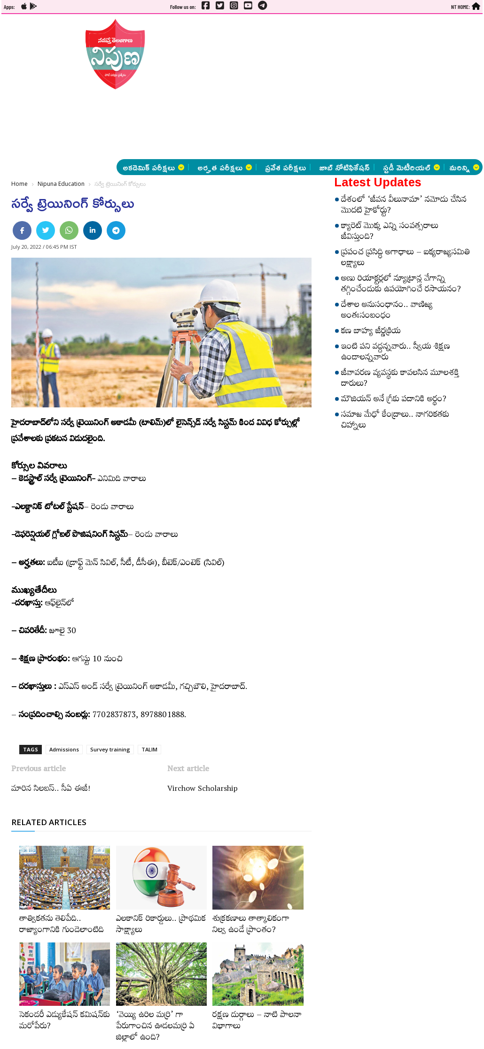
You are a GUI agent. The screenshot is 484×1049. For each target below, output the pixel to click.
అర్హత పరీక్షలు (224, 167)
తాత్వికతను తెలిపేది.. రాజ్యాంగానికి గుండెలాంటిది (61, 925)
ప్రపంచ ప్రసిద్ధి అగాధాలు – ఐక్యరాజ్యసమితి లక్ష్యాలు (405, 259)
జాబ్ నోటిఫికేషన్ (344, 167)
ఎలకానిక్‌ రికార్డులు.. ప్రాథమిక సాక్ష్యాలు (161, 925)
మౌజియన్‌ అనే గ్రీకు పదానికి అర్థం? (393, 400)
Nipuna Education (61, 184)
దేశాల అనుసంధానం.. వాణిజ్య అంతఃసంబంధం (387, 311)
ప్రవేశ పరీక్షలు (285, 167)
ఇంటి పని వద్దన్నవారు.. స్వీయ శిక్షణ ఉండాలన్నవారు (395, 353)
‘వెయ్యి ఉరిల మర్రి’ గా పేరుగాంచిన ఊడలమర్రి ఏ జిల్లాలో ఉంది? (155, 1027)
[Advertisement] (243, 87)
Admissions (64, 749)
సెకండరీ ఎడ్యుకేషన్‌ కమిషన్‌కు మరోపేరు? (64, 1022)
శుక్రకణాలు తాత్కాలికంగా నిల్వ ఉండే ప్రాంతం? (250, 925)
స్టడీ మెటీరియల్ (411, 167)
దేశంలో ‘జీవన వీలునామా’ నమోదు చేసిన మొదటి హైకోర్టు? (404, 206)
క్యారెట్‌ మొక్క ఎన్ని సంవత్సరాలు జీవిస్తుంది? (389, 232)
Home (19, 184)
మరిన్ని (464, 167)
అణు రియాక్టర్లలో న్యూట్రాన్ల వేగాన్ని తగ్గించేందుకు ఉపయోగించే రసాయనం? (401, 285)
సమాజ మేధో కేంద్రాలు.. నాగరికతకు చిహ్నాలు (395, 421)
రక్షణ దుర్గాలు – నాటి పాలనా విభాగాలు (257, 1022)
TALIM (149, 749)
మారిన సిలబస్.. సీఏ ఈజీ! (50, 789)
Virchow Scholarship (202, 789)
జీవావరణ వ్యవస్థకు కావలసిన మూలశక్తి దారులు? (400, 379)
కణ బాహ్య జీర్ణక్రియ (371, 332)
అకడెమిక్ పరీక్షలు (153, 167)
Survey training (110, 749)
